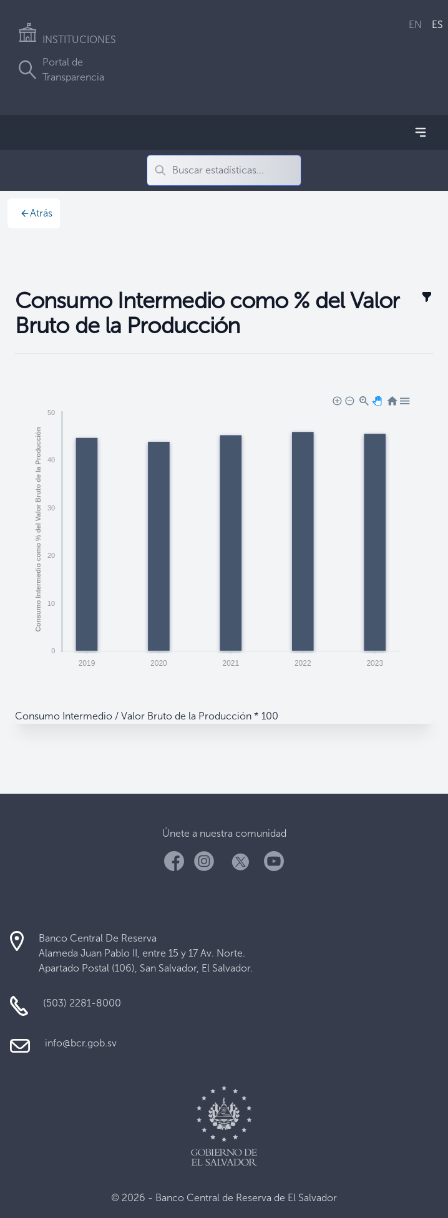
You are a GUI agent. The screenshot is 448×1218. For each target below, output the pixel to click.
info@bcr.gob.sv (81, 1043)
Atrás (36, 213)
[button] (336, 400)
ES (437, 25)
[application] (224, 534)
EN (415, 25)
